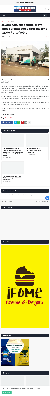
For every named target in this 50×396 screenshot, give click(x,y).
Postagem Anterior (7, 201)
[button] (4, 15)
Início (2, 9)
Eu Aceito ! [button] (6, 392)
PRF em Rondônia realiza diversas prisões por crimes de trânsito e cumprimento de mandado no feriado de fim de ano (13, 152)
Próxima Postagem (42, 201)
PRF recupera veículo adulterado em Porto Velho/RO (34, 150)
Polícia (12, 118)
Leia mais (37, 388)
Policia (12, 21)
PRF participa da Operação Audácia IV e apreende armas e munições (12, 177)
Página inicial (5, 21)
